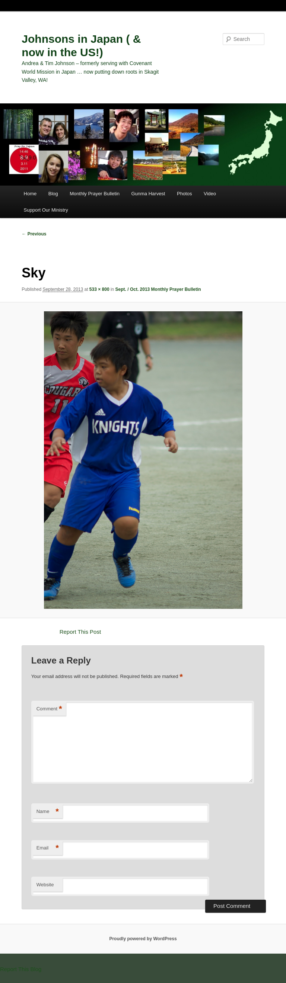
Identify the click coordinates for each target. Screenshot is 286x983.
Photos (184, 193)
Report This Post (80, 632)
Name (47, 811)
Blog (53, 193)
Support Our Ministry (46, 210)
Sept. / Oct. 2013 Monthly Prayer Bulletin (158, 289)
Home (30, 193)
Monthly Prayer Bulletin (95, 193)
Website (45, 884)
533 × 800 (99, 289)
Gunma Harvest (148, 193)
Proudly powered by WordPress (143, 938)
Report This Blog (20, 969)
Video (210, 193)
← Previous (34, 234)
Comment (49, 709)
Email (47, 848)
